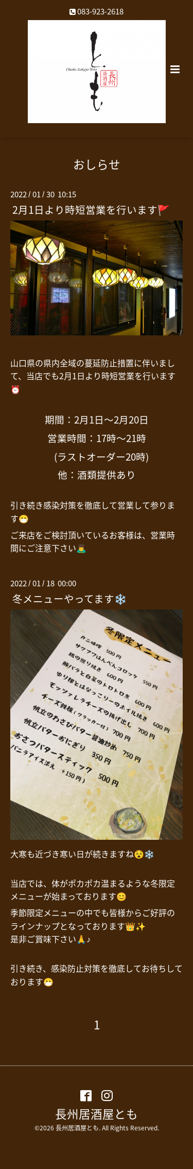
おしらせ (96, 163)
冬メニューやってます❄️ (69, 598)
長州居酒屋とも (96, 1113)
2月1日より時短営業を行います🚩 (91, 209)
